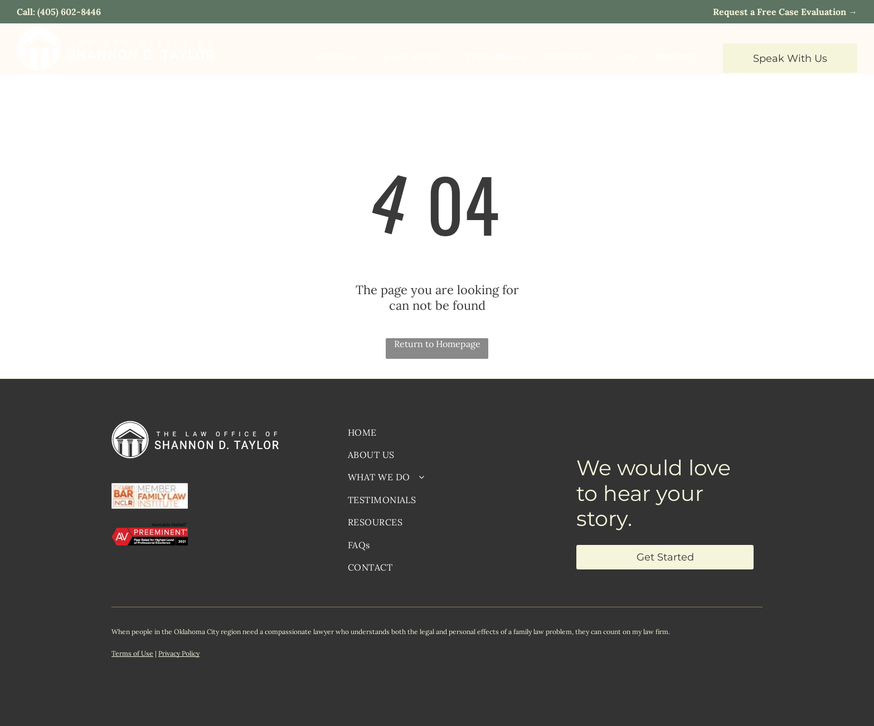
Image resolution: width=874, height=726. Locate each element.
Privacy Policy (179, 653)
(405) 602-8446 (69, 11)
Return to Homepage (437, 343)
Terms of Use (132, 653)
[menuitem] (341, 56)
